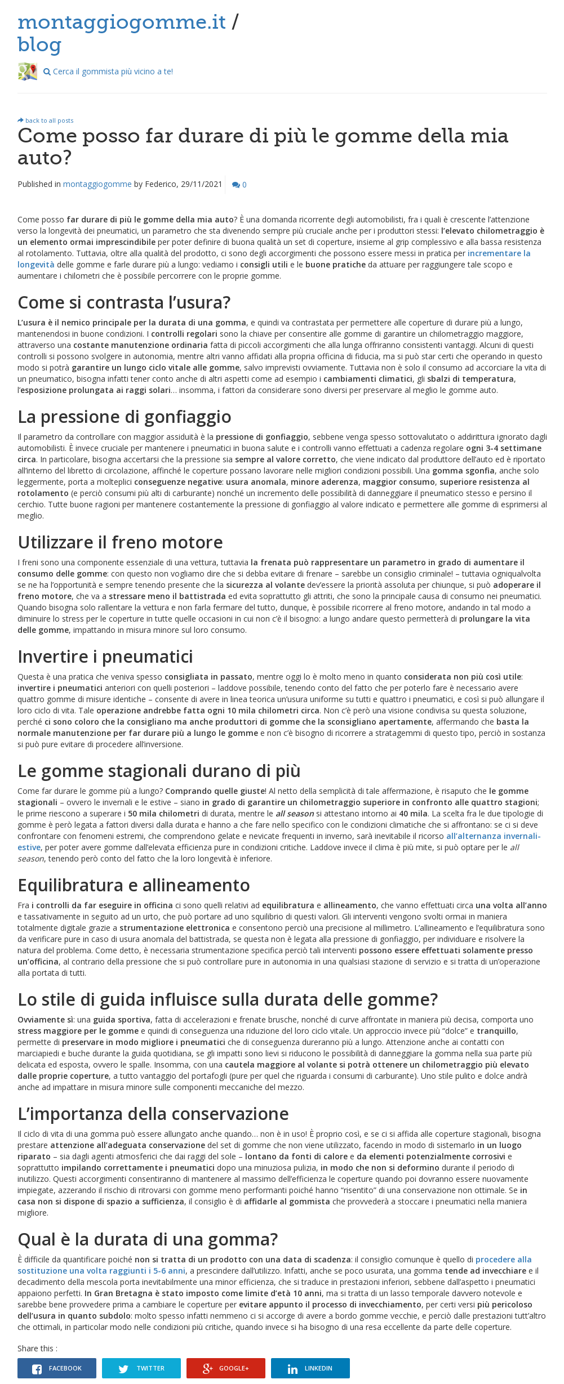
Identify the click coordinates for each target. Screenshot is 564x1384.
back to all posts (45, 120)
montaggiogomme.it (121, 22)
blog (39, 44)
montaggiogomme (97, 183)
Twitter (141, 1369)
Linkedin (310, 1369)
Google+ (226, 1369)
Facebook (57, 1369)
